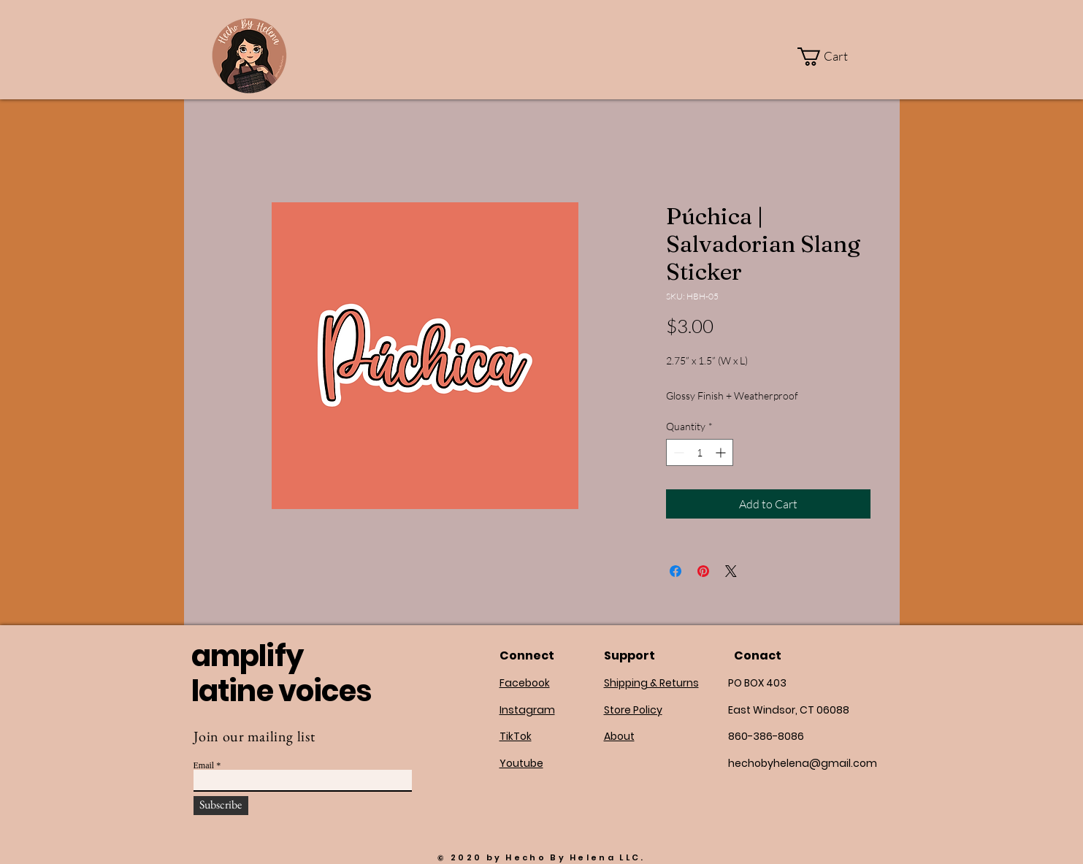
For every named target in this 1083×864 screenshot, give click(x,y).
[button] (831, 56)
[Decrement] (677, 452)
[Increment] (722, 452)
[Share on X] (731, 571)
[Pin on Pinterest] (703, 571)
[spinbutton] (699, 452)
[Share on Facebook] (675, 571)
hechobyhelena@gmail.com (802, 763)
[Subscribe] (221, 805)
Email (204, 765)
